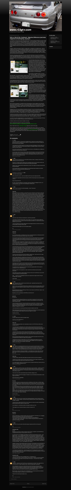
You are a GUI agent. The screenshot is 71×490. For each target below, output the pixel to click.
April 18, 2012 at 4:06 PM (16, 156)
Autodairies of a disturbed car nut (18, 172)
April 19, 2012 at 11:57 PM (16, 189)
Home (28, 483)
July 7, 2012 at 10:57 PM (16, 477)
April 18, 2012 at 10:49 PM (16, 170)
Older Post (44, 483)
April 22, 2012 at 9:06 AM (16, 314)
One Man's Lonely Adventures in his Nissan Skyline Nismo (55, 42)
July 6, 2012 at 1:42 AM (16, 453)
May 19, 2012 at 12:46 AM (16, 427)
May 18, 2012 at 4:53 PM (16, 420)
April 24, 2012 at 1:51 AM (16, 354)
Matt (13, 140)
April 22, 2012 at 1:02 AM (16, 294)
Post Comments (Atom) (30, 487)
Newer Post (12, 483)
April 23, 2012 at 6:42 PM (16, 320)
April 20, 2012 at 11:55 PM (16, 229)
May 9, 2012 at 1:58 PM (16, 395)
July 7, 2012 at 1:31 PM (16, 459)
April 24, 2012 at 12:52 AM (16, 342)
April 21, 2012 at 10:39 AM (16, 279)
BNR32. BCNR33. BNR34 (16, 135)
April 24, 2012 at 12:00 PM (16, 364)
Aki (13, 158)
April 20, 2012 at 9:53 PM (16, 212)
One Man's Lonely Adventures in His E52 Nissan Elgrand (54, 38)
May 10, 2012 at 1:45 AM (16, 410)
